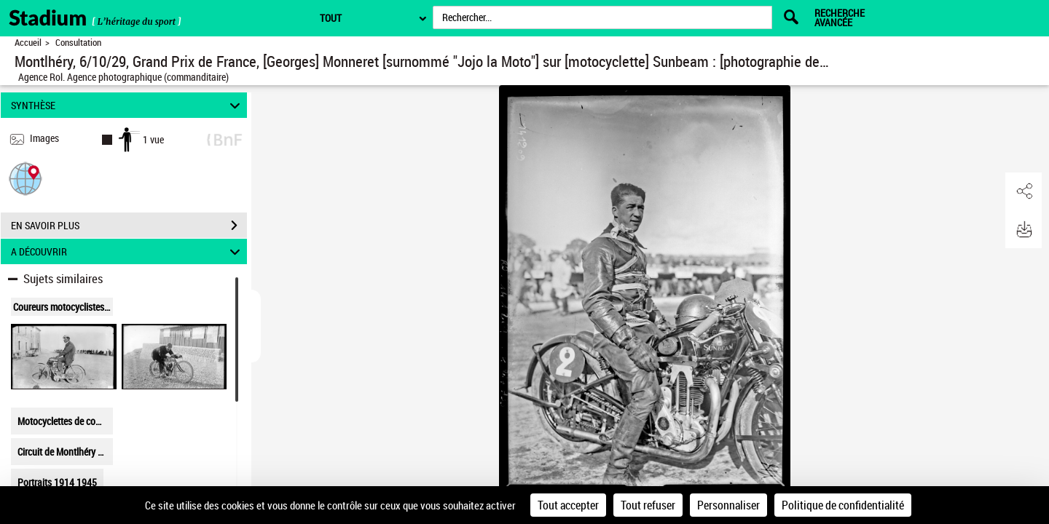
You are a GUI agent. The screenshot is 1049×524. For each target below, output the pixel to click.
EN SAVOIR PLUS (129, 225)
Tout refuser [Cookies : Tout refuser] (648, 505)
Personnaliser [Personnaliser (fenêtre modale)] (728, 505)
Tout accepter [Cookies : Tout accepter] (568, 505)
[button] (25, 178)
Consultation (78, 42)
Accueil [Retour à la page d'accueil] (28, 42)
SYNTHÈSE (128, 105)
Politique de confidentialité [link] (843, 505)
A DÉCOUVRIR (128, 251)
